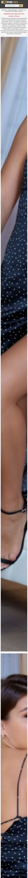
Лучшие (22, 2)
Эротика (4, 10)
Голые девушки (12, 10)
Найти (20, 5)
